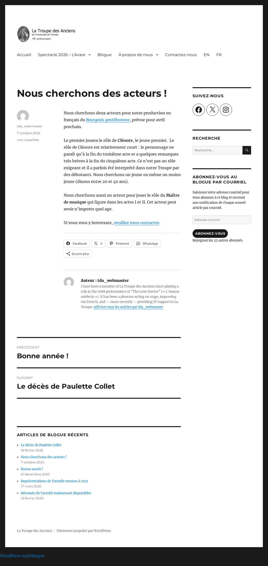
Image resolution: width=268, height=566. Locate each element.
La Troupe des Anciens (34, 531)
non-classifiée (28, 140)
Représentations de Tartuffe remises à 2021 (54, 481)
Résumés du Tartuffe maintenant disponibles (56, 493)
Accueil (24, 54)
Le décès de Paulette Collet (41, 445)
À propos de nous (136, 54)
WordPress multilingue (22, 555)
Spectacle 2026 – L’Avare (61, 54)
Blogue (104, 54)
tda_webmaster (29, 126)
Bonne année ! (32, 469)
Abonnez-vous (210, 233)
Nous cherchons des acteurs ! (44, 457)
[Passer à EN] (206, 54)
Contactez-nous (181, 54)
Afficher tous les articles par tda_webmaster (128, 307)
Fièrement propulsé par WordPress (84, 531)
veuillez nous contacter (136, 222)
